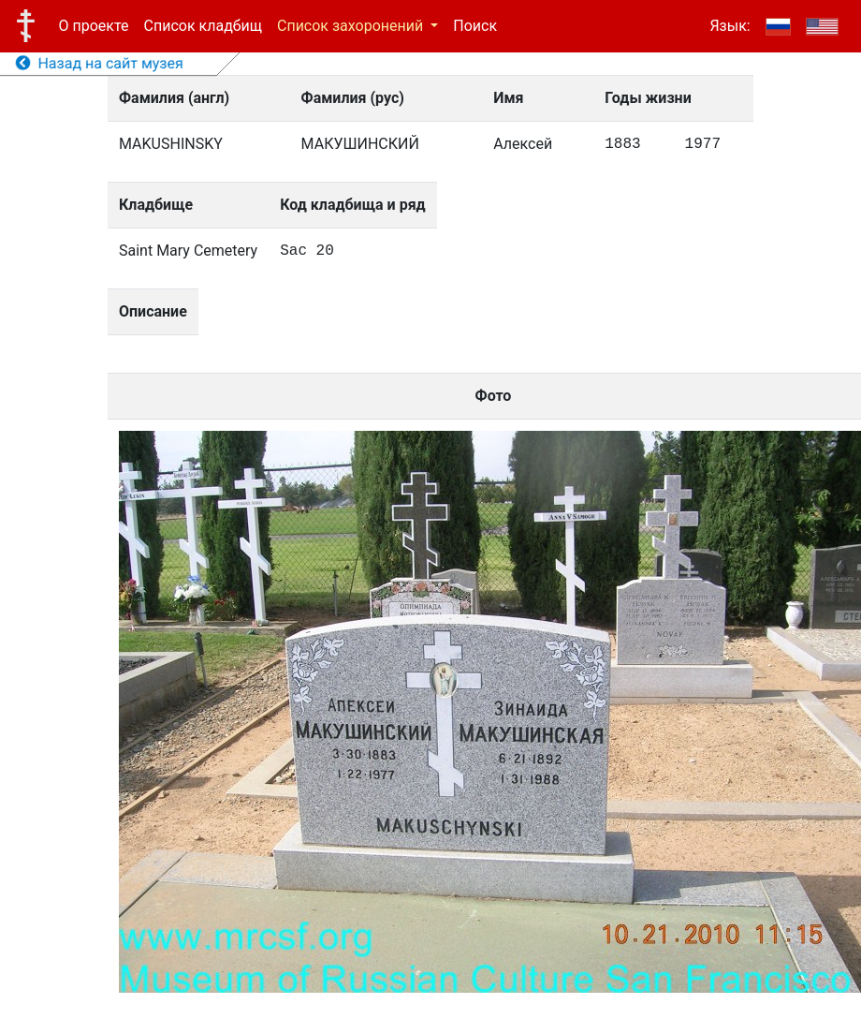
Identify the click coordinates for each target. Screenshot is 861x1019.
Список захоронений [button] (352, 26)
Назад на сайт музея (99, 63)
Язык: (729, 26)
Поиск (475, 26)
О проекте (94, 26)
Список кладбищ (203, 26)
